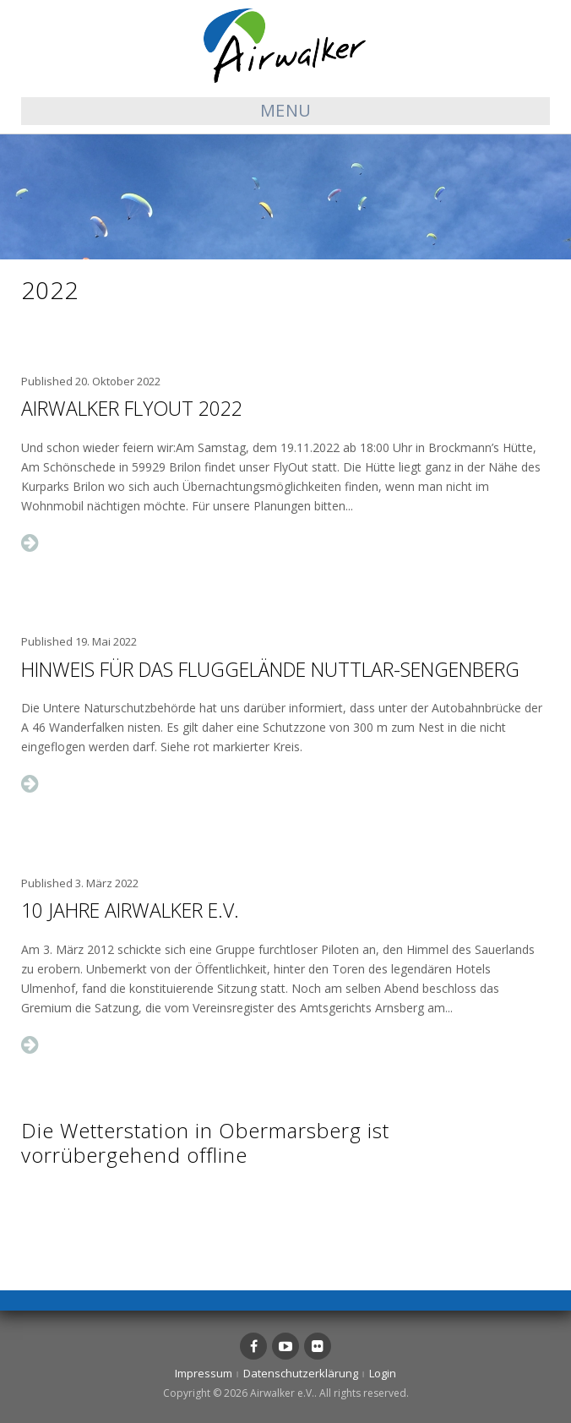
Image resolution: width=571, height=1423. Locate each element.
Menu (286, 110)
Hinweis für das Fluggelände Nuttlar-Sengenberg (270, 669)
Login (382, 1373)
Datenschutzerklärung (300, 1373)
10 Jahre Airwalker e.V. (130, 910)
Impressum (203, 1373)
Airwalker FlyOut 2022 (131, 408)
